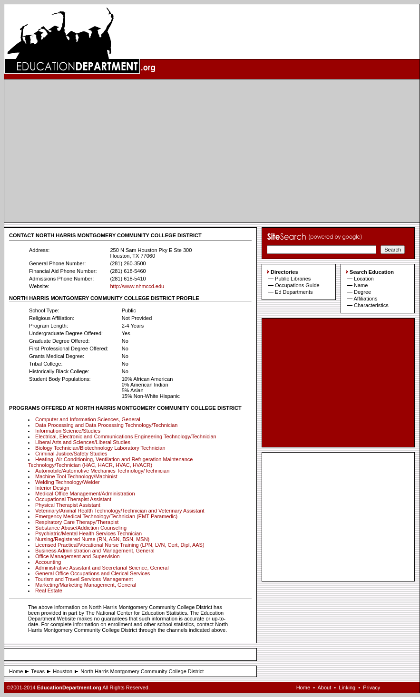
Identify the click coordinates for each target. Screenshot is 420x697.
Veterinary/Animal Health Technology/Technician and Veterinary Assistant (120, 510)
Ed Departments (294, 292)
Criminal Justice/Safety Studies (71, 453)
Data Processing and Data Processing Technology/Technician (106, 425)
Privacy (371, 687)
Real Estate (48, 590)
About (324, 687)
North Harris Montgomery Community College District (142, 671)
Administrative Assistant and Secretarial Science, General (102, 568)
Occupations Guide (297, 285)
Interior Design (52, 488)
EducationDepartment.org (69, 687)
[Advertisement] (212, 150)
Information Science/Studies (67, 431)
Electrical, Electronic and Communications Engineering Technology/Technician (125, 436)
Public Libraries (293, 278)
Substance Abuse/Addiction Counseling (81, 528)
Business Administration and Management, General (95, 550)
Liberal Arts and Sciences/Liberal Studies (82, 442)
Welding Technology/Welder (67, 482)
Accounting (48, 562)
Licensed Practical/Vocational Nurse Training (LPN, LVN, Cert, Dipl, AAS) (120, 545)
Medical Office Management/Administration (85, 493)
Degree (362, 292)
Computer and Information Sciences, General (87, 419)
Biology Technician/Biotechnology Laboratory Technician (100, 448)
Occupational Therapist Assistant (73, 499)
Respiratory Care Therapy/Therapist (76, 522)
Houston (62, 671)
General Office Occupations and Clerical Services (92, 573)
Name (361, 285)
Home (16, 671)
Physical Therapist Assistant (67, 505)
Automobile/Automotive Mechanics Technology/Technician (102, 471)
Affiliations (365, 298)
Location (364, 278)
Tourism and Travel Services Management (84, 579)
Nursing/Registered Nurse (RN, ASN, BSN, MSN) (92, 539)
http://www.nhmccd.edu (137, 286)
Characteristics (371, 305)
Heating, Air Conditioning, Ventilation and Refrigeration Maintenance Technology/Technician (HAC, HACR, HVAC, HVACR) (110, 462)
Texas (38, 671)
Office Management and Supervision (77, 556)
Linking (347, 687)
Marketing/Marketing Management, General (85, 585)
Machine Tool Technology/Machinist (76, 476)
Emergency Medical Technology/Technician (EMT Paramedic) (106, 516)
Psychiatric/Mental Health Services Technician (88, 533)
